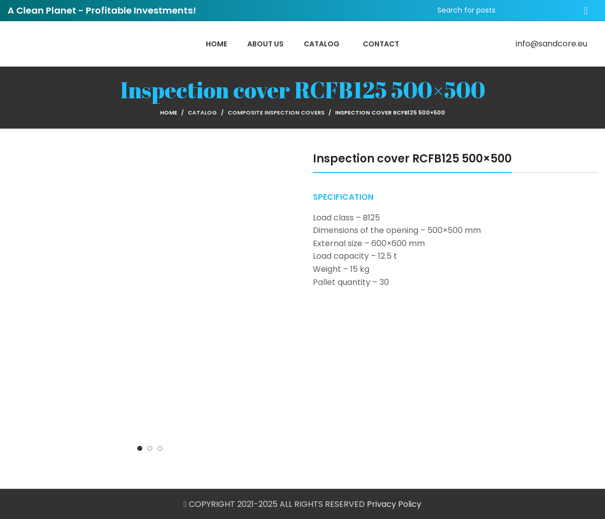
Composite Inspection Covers (276, 112)
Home (168, 112)
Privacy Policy (394, 504)
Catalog (202, 112)
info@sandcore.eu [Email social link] (551, 43)
